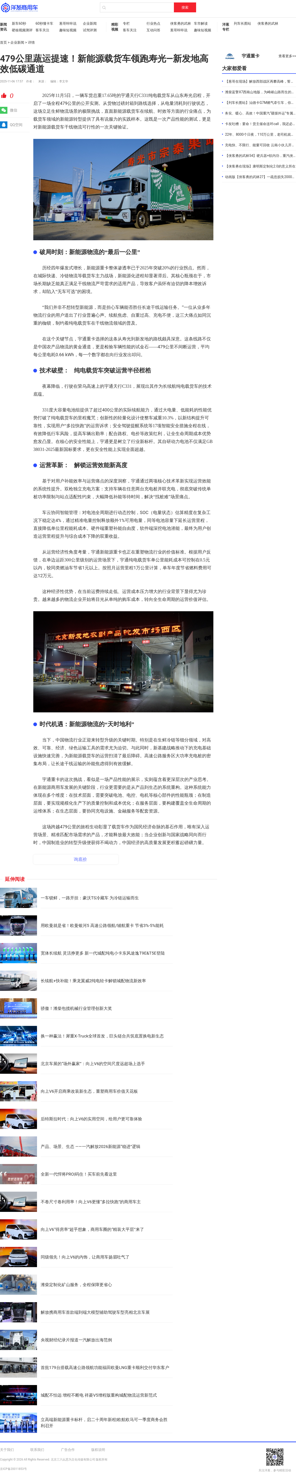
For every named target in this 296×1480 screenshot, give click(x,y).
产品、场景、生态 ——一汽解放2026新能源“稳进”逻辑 (90, 1146)
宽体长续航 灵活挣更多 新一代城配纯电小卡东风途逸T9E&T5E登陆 (103, 953)
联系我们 (37, 1450)
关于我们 (7, 1450)
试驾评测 (90, 30)
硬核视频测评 (21, 30)
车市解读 (201, 23)
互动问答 (153, 30)
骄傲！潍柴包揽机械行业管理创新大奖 (76, 1008)
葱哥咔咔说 (67, 23)
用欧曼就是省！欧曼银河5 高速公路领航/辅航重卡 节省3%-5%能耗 (102, 925)
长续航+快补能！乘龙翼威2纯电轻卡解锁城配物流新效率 (93, 980)
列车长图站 (242, 23)
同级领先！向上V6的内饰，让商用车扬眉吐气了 (85, 1257)
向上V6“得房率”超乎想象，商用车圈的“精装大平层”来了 (92, 1229)
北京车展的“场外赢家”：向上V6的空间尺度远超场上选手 (93, 1063)
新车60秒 (19, 23)
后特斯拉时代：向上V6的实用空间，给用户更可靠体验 (91, 1118)
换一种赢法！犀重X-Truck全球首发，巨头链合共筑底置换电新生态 (102, 1036)
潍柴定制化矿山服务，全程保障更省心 (76, 1284)
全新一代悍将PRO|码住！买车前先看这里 (79, 1174)
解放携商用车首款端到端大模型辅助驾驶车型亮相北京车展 (95, 1312)
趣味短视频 (67, 30)
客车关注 (42, 30)
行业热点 (153, 23)
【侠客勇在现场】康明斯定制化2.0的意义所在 (260, 166)
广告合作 (68, 1450)
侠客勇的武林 (179, 23)
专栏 (126, 23)
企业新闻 (90, 23)
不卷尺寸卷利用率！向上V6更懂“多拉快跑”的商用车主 (91, 1201)
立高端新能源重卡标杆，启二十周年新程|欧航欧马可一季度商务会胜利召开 (104, 1422)
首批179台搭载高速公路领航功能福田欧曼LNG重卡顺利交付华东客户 (105, 1367)
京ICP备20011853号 (13, 1469)
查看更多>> (287, 56)
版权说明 (98, 1450)
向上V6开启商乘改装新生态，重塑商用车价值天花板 (89, 1091)
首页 (3, 42)
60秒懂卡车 (44, 23)
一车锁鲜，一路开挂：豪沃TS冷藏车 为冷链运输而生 (90, 897)
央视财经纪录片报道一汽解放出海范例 (76, 1339)
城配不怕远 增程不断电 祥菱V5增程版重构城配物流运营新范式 (99, 1395)
